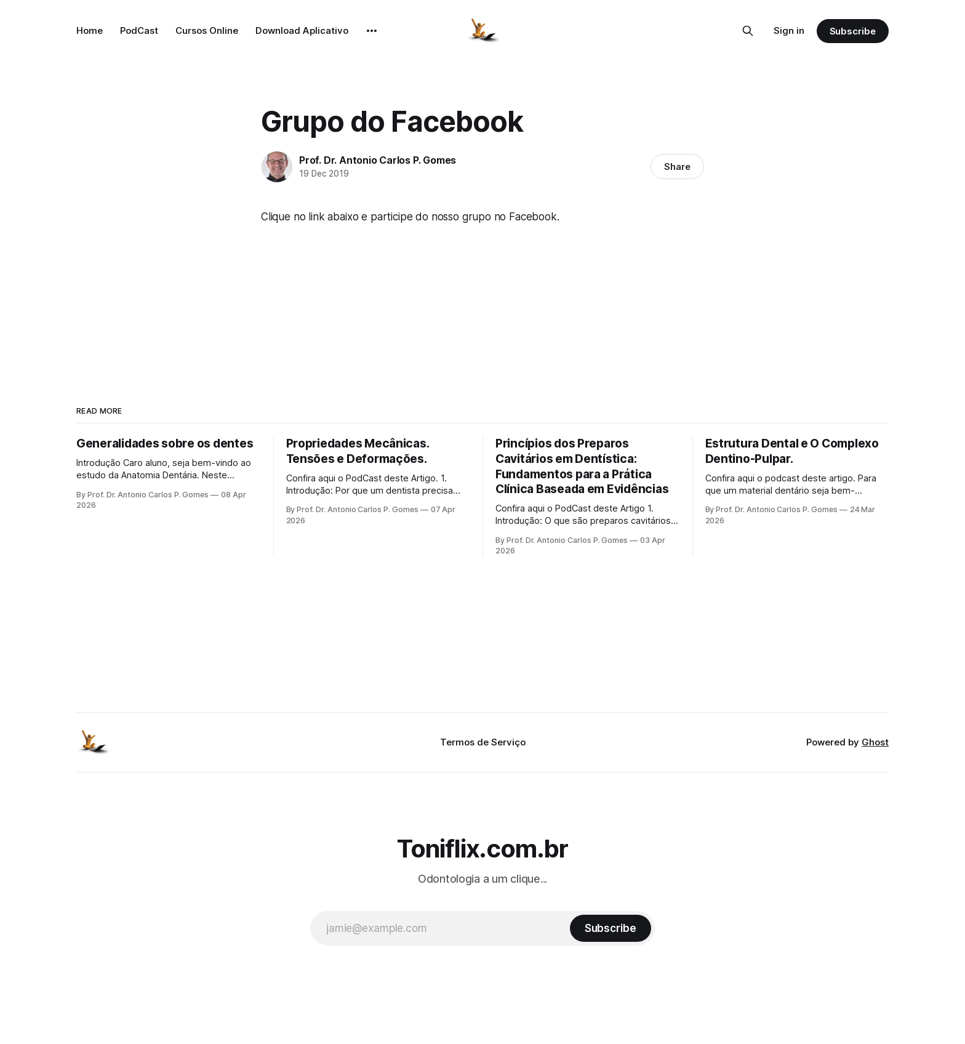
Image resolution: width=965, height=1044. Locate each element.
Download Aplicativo (301, 30)
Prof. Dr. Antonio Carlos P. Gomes (377, 160)
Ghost (875, 742)
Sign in (789, 30)
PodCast (139, 30)
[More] (372, 31)
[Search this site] (748, 31)
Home (89, 30)
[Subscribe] (610, 928)
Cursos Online (206, 30)
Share (677, 166)
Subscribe (853, 31)
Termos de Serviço (483, 742)
